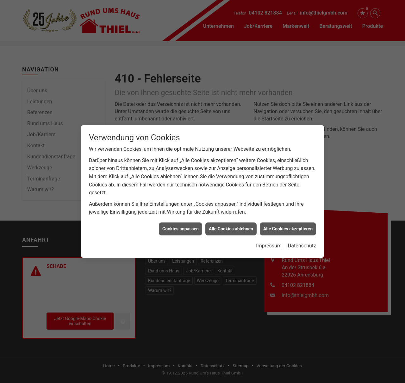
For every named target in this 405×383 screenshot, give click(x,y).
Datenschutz (302, 243)
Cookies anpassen (180, 225)
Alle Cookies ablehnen (231, 225)
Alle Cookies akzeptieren (288, 225)
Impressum (269, 243)
